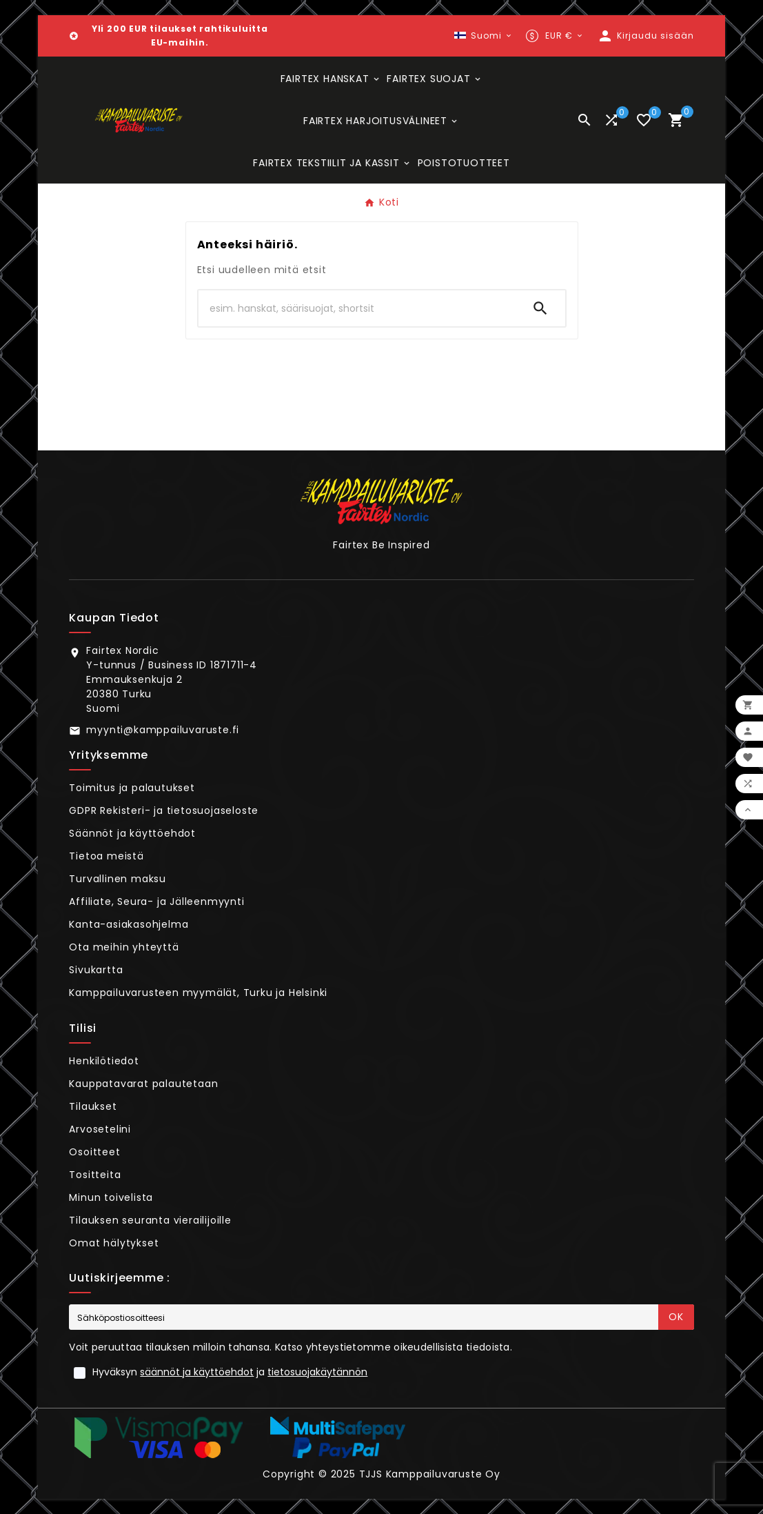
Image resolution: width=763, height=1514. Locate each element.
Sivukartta (96, 970)
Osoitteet (94, 1152)
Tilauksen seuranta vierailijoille (150, 1220)
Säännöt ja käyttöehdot (132, 833)
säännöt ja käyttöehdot (197, 1372)
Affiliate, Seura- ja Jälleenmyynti (156, 901)
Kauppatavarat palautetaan (143, 1083)
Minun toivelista (111, 1197)
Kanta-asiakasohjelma (128, 924)
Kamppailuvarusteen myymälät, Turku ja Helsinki (198, 992)
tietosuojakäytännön (317, 1372)
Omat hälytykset (114, 1243)
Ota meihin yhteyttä (124, 947)
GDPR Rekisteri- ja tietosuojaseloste (163, 810)
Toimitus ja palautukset (131, 788)
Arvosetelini (100, 1129)
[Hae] (357, 308)
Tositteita (95, 1175)
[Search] (540, 308)
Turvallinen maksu (117, 879)
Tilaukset (92, 1106)
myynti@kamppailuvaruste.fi (162, 730)
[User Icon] (645, 36)
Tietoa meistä (106, 856)
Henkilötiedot (104, 1061)
